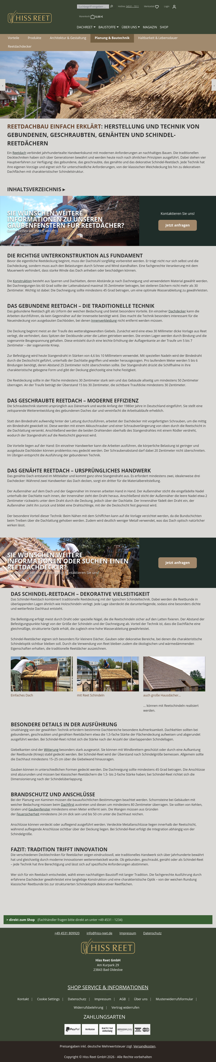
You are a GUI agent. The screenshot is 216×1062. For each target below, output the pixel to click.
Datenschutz (152, 933)
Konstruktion (22, 281)
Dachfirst (67, 804)
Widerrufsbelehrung (89, 1007)
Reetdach (19, 153)
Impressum (127, 933)
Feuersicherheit (27, 814)
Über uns (141, 999)
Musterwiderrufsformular (175, 999)
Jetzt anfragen (177, 225)
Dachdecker (177, 311)
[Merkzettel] (151, 6)
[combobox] (93, 6)
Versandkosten (144, 1046)
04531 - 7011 (132, 6)
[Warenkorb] (91, 16)
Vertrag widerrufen (125, 1007)
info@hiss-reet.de (99, 933)
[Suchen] (112, 6)
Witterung (51, 749)
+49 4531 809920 (67, 933)
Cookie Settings (48, 999)
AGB (123, 999)
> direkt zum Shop (20, 920)
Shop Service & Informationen (108, 987)
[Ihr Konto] (174, 6)
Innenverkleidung (104, 320)
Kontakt (23, 999)
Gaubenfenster (39, 809)
